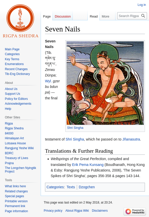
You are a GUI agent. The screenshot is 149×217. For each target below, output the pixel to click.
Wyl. (48, 81)
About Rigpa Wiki (77, 210)
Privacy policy (53, 210)
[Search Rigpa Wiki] (132, 15)
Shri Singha (75, 128)
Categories (55, 187)
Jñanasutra (131, 139)
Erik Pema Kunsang (87, 165)
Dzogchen (87, 187)
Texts (71, 187)
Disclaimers (100, 210)
